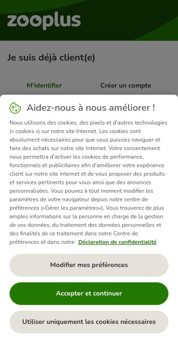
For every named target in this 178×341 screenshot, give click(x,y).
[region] (89, 218)
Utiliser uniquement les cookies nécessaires (89, 321)
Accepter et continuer (89, 293)
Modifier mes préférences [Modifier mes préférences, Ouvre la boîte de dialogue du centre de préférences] (89, 264)
